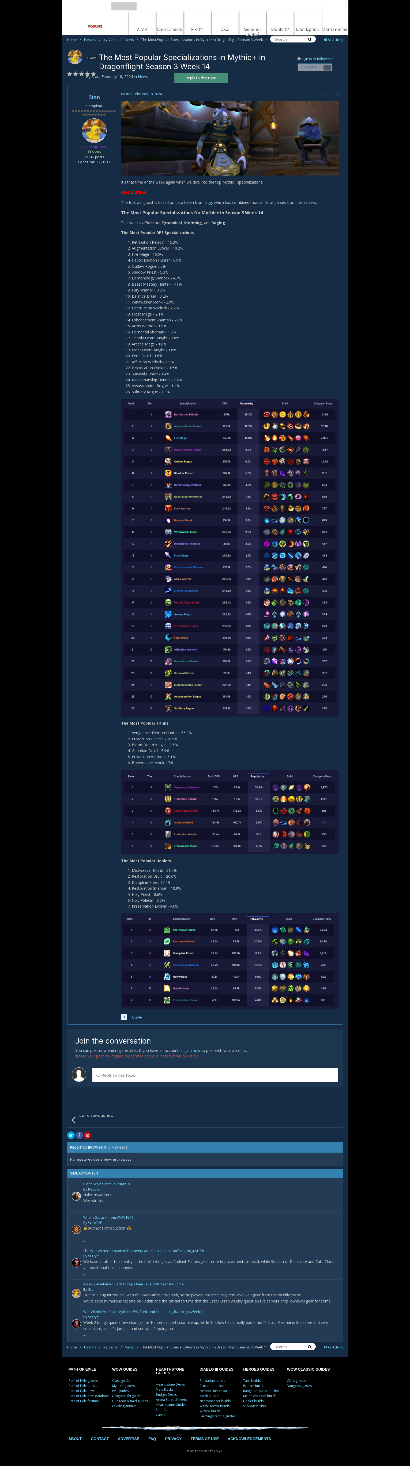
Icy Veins (112, 39)
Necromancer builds (215, 1401)
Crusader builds (212, 1385)
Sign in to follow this (317, 58)
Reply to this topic (201, 77)
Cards (160, 1415)
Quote (137, 1017)
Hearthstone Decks (170, 1384)
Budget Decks (166, 1394)
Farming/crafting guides (217, 1416)
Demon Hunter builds (216, 1391)
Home (74, 39)
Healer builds (253, 1401)
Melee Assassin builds (259, 1396)
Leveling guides (124, 1406)
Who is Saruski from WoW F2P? (108, 1218)
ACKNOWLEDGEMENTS (249, 1439)
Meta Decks (164, 1389)
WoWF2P (95, 1222)
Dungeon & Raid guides (130, 1401)
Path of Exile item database (89, 1396)
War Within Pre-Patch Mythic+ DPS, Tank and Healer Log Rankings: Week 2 (143, 1312)
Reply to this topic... (116, 1075)
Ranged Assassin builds (261, 1391)
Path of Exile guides (83, 1380)
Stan (94, 97)
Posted (141, 93)
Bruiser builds (253, 1385)
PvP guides (120, 1391)
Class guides (121, 1380)
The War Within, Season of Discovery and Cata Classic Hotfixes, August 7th (143, 1251)
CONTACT (100, 1439)
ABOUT (75, 1439)
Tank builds (252, 1380)
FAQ (152, 1439)
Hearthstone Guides (171, 1404)
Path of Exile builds (83, 1385)
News (131, 39)
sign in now (190, 1050)
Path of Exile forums (84, 1401)
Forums (92, 39)
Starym (94, 1256)
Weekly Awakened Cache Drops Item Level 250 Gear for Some (133, 1284)
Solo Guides (165, 1409)
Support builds (254, 1406)
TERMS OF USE (205, 1439)
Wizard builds (210, 1411)
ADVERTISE (128, 1439)
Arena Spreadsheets (171, 1399)
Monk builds (209, 1396)
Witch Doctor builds (215, 1406)
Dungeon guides (299, 1385)
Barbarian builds (212, 1380)
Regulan (94, 1189)
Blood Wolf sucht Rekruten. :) (106, 1184)
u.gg (208, 202)
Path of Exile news (82, 1391)
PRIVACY (173, 1439)
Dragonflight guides (127, 1396)
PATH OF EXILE (82, 1369)
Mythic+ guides (123, 1385)
